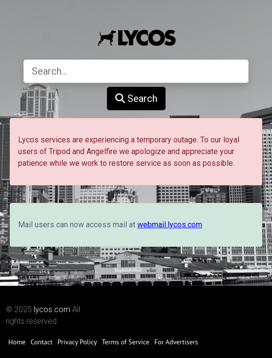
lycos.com (52, 309)
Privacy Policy (77, 342)
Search (136, 98)
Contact (41, 342)
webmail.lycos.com (169, 224)
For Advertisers (176, 342)
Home (16, 342)
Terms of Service (125, 342)
